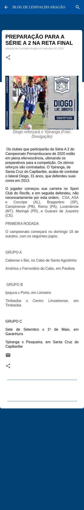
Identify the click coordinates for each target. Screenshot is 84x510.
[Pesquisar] (77, 7)
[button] (8, 58)
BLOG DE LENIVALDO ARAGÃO (39, 7)
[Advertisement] (42, 457)
